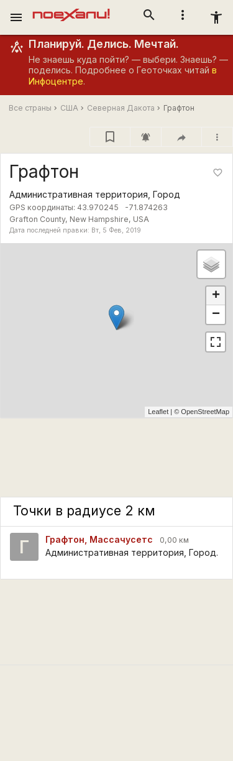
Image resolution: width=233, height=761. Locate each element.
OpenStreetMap (205, 411)
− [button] (216, 314)
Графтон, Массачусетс (99, 539)
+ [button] (216, 296)
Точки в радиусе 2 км (84, 511)
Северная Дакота (121, 108)
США (69, 108)
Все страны (30, 108)
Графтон (178, 108)
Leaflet (158, 411)
